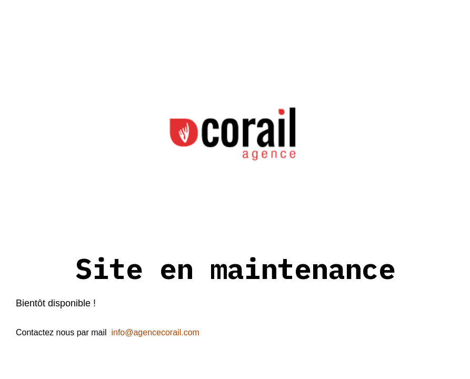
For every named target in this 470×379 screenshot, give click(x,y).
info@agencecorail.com (155, 332)
